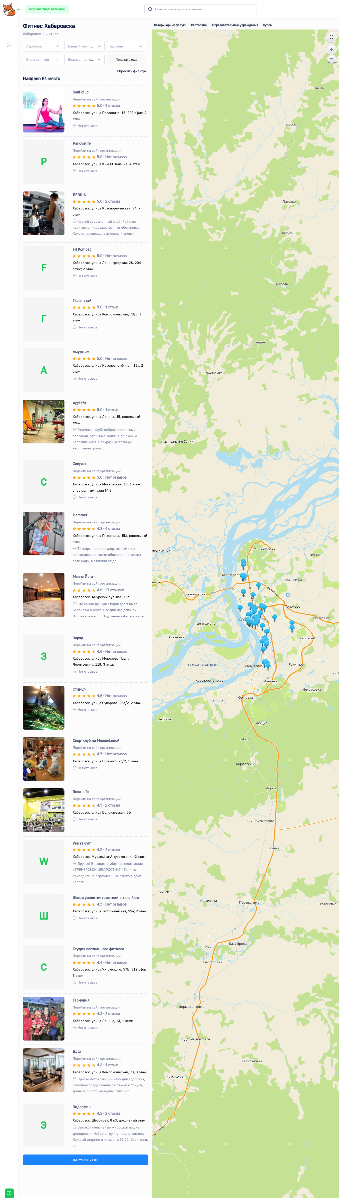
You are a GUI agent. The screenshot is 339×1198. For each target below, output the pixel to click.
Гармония (81, 1000)
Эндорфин (82, 1107)
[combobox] (43, 46)
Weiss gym (82, 843)
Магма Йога (83, 576)
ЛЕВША (79, 194)
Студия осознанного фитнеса (98, 949)
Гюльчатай (82, 300)
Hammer (80, 515)
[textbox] (34, 46)
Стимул (79, 689)
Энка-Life (81, 791)
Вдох (77, 1051)
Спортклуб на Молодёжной (96, 740)
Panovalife (82, 143)
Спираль (80, 463)
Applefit (79, 403)
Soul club (80, 92)
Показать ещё (126, 59)
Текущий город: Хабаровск (47, 9)
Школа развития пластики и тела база (106, 897)
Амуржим (81, 351)
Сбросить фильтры (132, 71)
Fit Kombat (82, 249)
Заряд (78, 638)
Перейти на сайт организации (97, 99)
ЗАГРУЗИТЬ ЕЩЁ (85, 1160)
